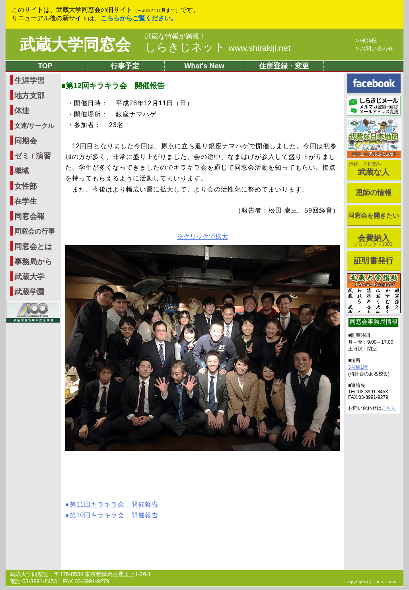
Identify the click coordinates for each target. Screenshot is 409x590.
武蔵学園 (29, 292)
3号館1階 (358, 367)
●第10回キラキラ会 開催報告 (111, 515)
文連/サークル (34, 125)
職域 (21, 171)
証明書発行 (373, 260)
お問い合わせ (376, 48)
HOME (368, 40)
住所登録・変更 (284, 66)
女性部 (25, 186)
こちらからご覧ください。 (139, 18)
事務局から (33, 261)
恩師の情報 (373, 193)
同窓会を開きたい (373, 215)
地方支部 (29, 95)
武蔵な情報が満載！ (175, 37)
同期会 (25, 141)
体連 (21, 110)
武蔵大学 (29, 277)
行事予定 (125, 66)
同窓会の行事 (34, 231)
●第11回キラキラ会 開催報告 (111, 504)
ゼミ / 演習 (32, 156)
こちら (389, 408)
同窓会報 (29, 216)
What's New (204, 66)
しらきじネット (217, 47)
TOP (45, 66)
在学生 (25, 201)
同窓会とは (33, 246)
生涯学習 (29, 80)
